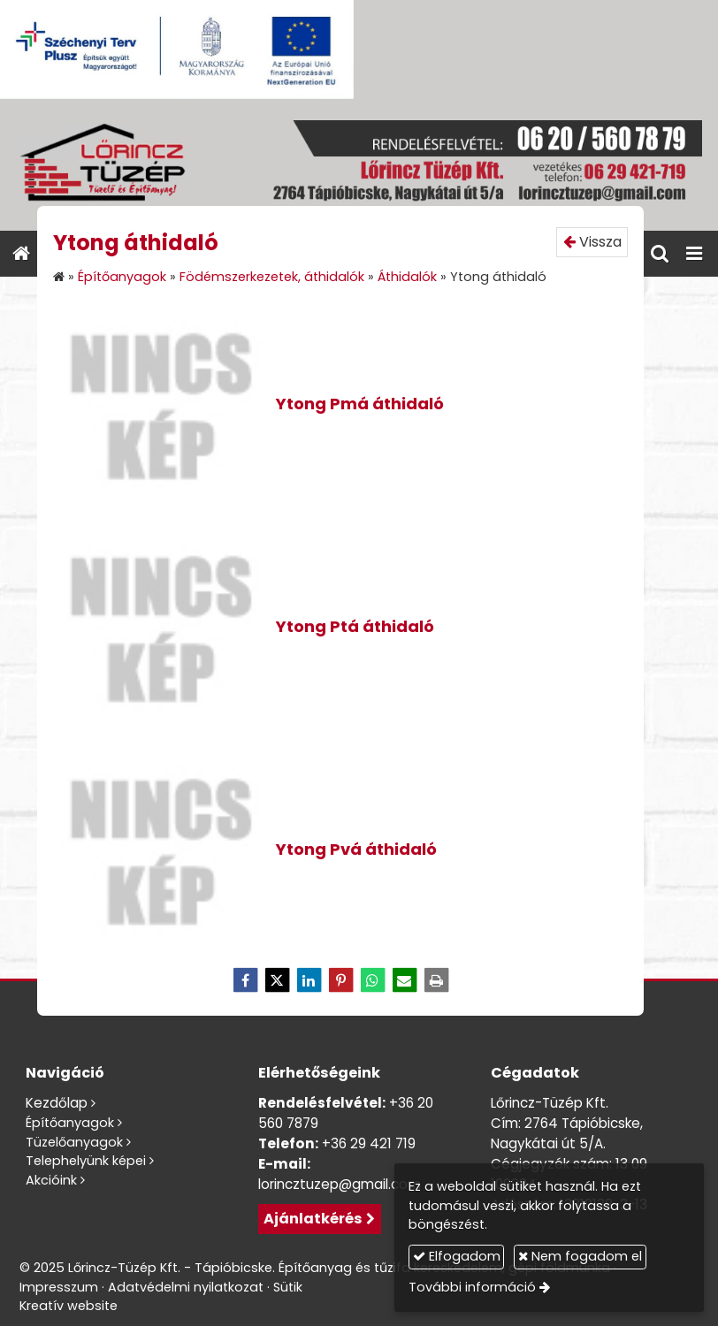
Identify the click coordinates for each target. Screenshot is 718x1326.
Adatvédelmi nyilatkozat (186, 1287)
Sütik (287, 1287)
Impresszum (58, 1287)
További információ (472, 1287)
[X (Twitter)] (277, 980)
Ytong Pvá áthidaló (356, 849)
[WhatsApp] (372, 980)
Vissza (592, 242)
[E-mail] (404, 980)
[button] (694, 254)
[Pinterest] (340, 980)
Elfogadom (456, 1256)
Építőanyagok (70, 1123)
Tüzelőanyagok (74, 1142)
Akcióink (51, 1180)
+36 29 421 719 (369, 1143)
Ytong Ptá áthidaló (355, 626)
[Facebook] (245, 980)
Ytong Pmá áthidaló (360, 403)
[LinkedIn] (308, 980)
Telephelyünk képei (86, 1161)
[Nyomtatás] (436, 980)
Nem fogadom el (580, 1256)
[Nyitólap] (359, 165)
